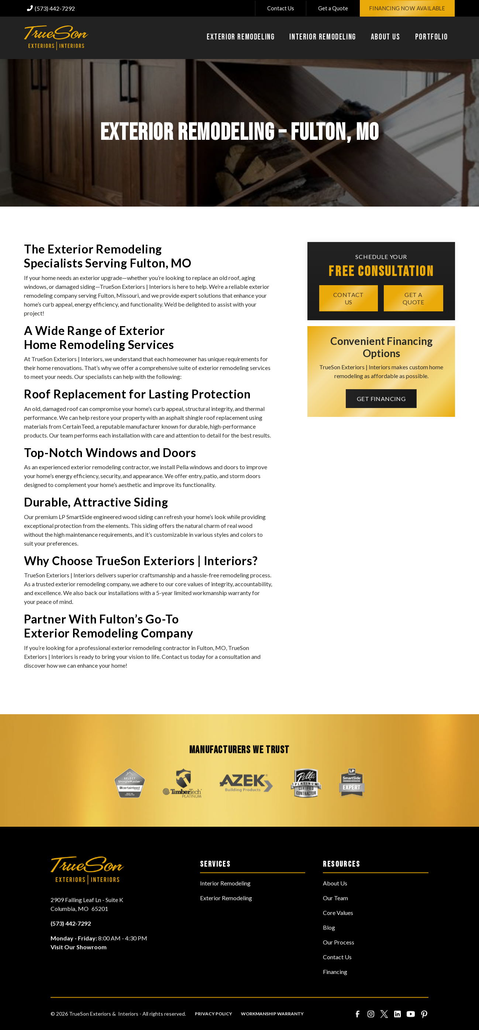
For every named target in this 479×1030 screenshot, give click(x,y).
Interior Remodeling (225, 894)
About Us (335, 894)
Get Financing (381, 398)
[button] (240, 38)
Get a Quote (333, 8)
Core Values (338, 924)
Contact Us (280, 8)
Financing (335, 983)
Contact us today (183, 656)
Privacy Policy (213, 1025)
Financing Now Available (407, 8)
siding (87, 286)
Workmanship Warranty (272, 1025)
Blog (329, 939)
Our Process (338, 953)
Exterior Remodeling (226, 909)
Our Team (335, 909)
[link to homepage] (56, 38)
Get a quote (413, 298)
